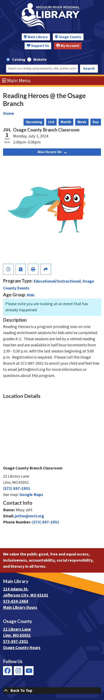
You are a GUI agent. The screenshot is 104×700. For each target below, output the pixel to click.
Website (40, 59)
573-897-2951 (15, 641)
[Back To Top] (52, 690)
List (51, 122)
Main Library (38, 37)
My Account (67, 45)
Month (66, 122)
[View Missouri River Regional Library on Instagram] (18, 670)
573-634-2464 (15, 601)
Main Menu (16, 80)
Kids (31, 295)
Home (8, 113)
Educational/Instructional (57, 281)
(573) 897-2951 (16, 488)
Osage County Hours (21, 647)
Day (96, 122)
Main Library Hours (20, 607)
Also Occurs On (52, 152)
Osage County (70, 37)
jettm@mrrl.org (29, 516)
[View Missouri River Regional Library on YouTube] (29, 670)
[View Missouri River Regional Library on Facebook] (7, 670)
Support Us (38, 45)
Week (81, 122)
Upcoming (34, 122)
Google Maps (31, 495)
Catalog (18, 59)
